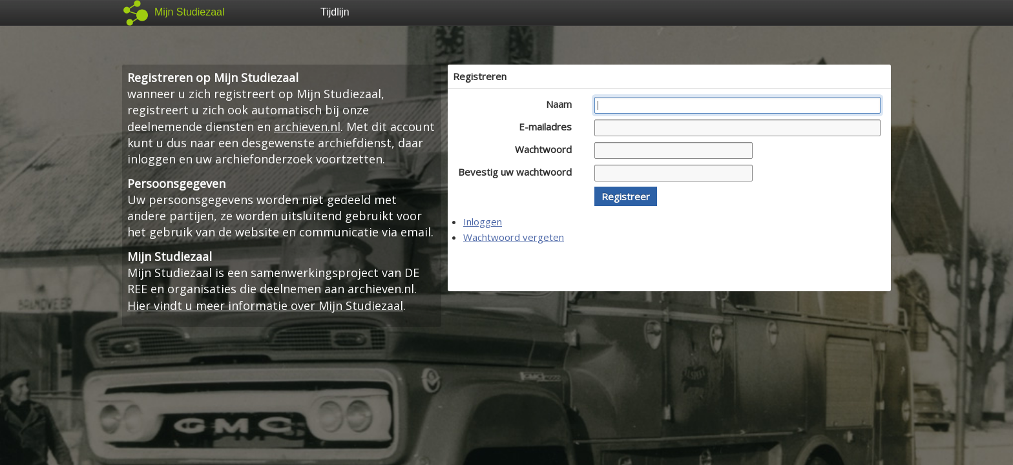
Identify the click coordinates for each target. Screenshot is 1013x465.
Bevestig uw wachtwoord (518, 171)
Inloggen (482, 221)
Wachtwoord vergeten (513, 237)
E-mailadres (549, 126)
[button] (625, 196)
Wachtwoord (547, 149)
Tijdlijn (335, 11)
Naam (562, 104)
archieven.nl (307, 126)
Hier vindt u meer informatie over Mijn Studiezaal (265, 305)
